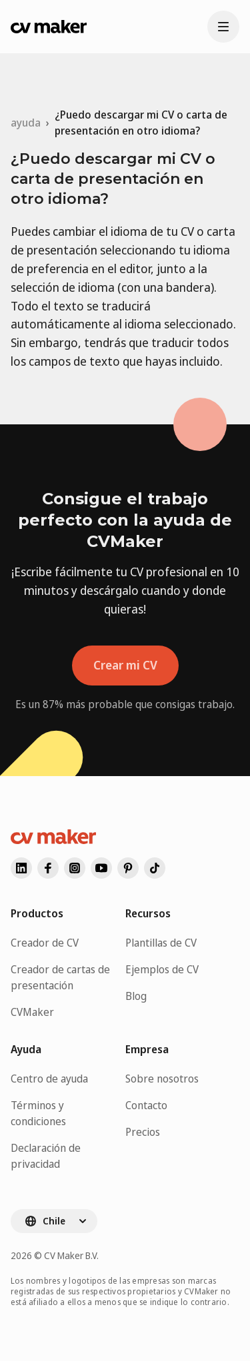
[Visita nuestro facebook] (48, 868)
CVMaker (32, 1012)
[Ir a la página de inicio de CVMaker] (49, 26)
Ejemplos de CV (162, 969)
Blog (136, 996)
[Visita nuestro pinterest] (128, 868)
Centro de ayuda (49, 1078)
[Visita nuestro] (154, 868)
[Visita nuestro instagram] (74, 868)
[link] (147, 123)
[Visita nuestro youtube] (101, 868)
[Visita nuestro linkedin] (21, 868)
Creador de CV (45, 942)
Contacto (146, 1105)
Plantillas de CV (161, 942)
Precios (142, 1132)
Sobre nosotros (162, 1078)
